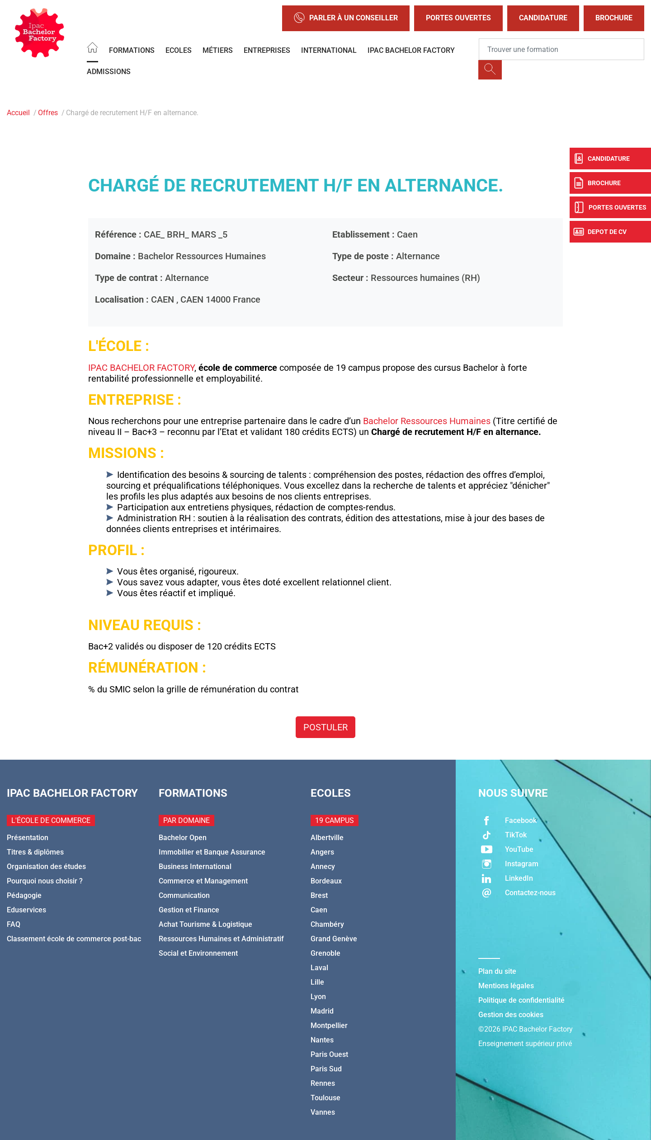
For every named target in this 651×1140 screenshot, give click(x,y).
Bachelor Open (183, 837)
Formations (132, 50)
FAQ (13, 924)
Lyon (318, 996)
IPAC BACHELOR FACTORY (411, 50)
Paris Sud (326, 1069)
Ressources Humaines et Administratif (221, 938)
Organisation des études (46, 866)
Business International (195, 866)
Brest (319, 895)
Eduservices (26, 910)
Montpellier (329, 1025)
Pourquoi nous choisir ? (45, 881)
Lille (317, 982)
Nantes (322, 1040)
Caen (319, 910)
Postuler (325, 727)
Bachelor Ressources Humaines (427, 421)
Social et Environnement (198, 953)
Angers (322, 852)
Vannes (323, 1112)
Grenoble (325, 953)
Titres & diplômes (35, 852)
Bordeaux (326, 881)
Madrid (322, 1011)
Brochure (613, 18)
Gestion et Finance (189, 910)
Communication (184, 895)
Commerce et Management (203, 881)
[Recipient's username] (561, 49)
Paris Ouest (329, 1054)
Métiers (218, 50)
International (329, 50)
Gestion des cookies (510, 1014)
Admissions (109, 71)
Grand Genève (334, 938)
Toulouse (325, 1097)
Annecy (323, 866)
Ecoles (178, 50)
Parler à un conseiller (346, 18)
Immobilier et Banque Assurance (212, 852)
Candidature (543, 18)
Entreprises (267, 50)
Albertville (327, 837)
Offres (48, 112)
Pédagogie (24, 895)
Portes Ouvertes (458, 18)
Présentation (27, 837)
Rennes (323, 1083)
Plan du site (497, 971)
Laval (319, 967)
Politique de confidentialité (521, 1000)
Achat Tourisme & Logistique (205, 924)
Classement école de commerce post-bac (74, 938)
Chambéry (327, 924)
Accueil (18, 112)
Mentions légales (506, 985)
